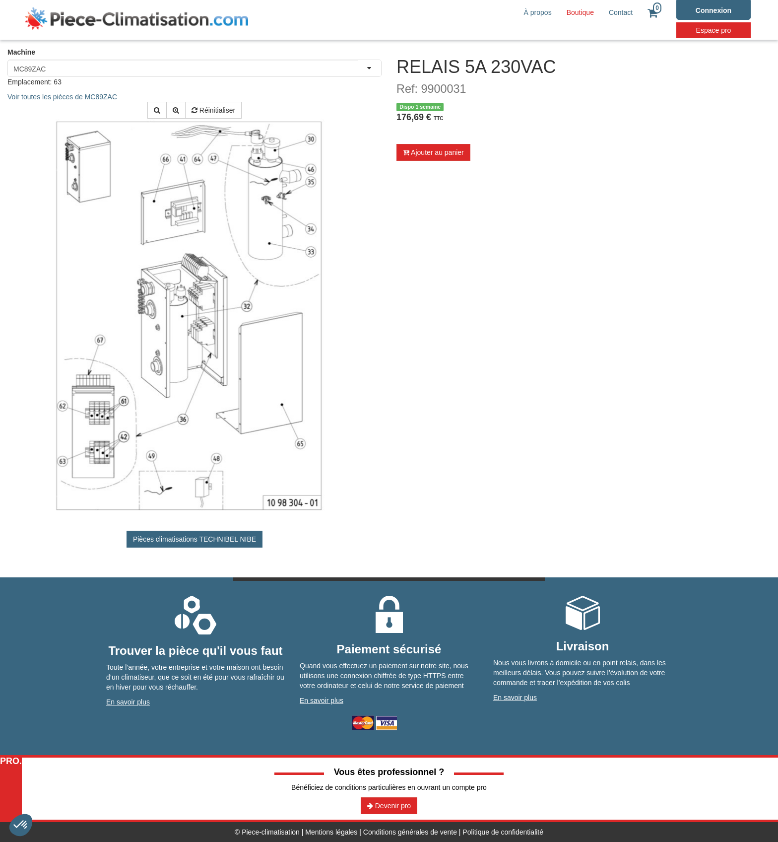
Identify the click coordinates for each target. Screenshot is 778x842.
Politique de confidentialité (502, 832)
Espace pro (713, 30)
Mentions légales (331, 832)
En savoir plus (128, 702)
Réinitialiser (213, 110)
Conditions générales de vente (410, 832)
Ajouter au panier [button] (433, 152)
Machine (21, 52)
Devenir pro (389, 806)
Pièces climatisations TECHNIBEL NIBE (194, 539)
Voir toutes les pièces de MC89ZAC (62, 97)
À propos (538, 12)
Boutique (580, 12)
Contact (621, 12)
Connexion (713, 10)
